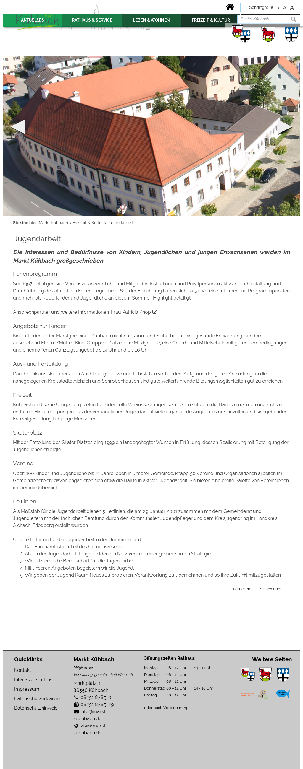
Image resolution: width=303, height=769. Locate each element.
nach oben (273, 588)
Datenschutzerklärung (38, 698)
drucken (242, 588)
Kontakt (22, 670)
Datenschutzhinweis (35, 708)
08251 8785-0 (95, 697)
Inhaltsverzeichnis (33, 679)
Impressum (26, 689)
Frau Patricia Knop (131, 312)
